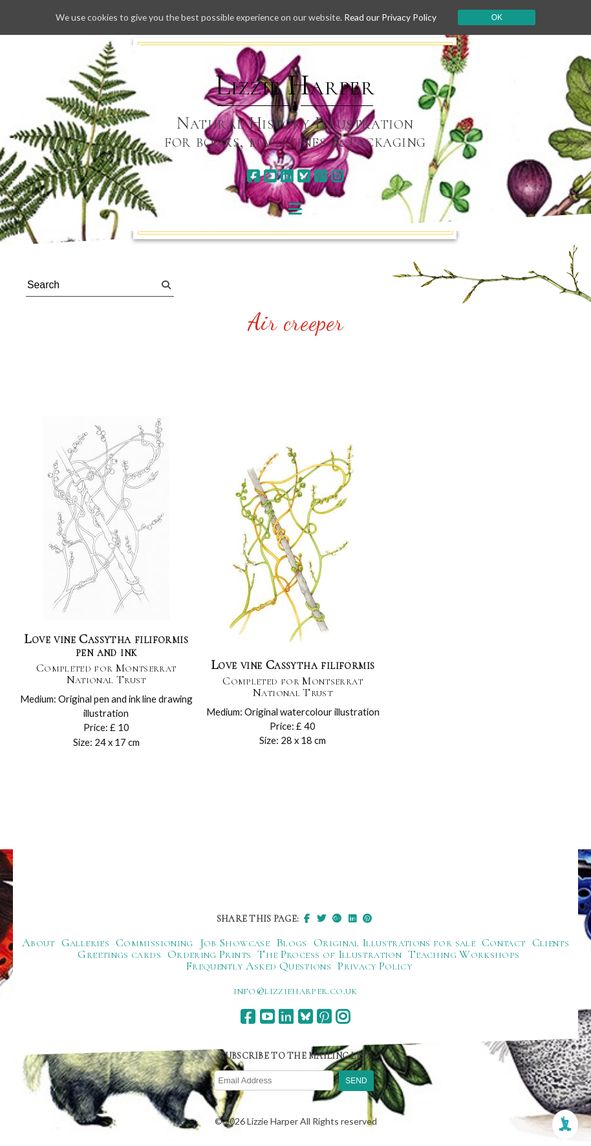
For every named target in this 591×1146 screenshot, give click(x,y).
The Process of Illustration (329, 955)
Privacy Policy (375, 966)
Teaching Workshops (463, 955)
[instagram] (337, 176)
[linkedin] (287, 176)
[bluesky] (303, 176)
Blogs (291, 943)
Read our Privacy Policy (394, 17)
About (38, 943)
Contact (504, 943)
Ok (501, 17)
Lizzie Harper (295, 85)
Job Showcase (235, 943)
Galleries (85, 943)
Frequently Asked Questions (258, 966)
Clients (551, 943)
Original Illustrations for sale (394, 943)
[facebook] (253, 176)
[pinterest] (320, 176)
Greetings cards (119, 955)
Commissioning (154, 943)
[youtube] (270, 176)
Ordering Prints (209, 955)
